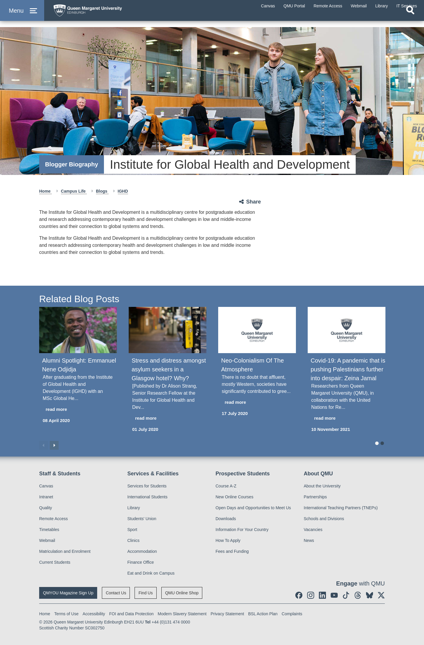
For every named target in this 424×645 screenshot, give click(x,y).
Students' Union (141, 518)
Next (54, 445)
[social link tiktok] (346, 595)
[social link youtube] (334, 595)
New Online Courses (234, 496)
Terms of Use (66, 613)
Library (133, 507)
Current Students (54, 562)
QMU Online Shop (182, 593)
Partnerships (315, 496)
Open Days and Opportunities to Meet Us (253, 507)
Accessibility (94, 613)
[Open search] (410, 19)
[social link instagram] (310, 595)
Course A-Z (226, 486)
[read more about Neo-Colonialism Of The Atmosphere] (257, 402)
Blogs (102, 191)
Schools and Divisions (324, 518)
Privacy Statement (227, 613)
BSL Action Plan (263, 613)
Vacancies (313, 529)
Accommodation (142, 551)
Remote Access (53, 518)
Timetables (49, 529)
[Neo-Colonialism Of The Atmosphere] (257, 330)
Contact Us (116, 593)
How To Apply (228, 540)
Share (253, 202)
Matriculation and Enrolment (64, 551)
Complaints (292, 613)
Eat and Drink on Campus (151, 573)
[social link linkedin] (322, 595)
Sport (132, 529)
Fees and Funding (232, 551)
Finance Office (140, 562)
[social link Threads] (357, 595)
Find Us (145, 593)
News (309, 540)
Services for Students (147, 486)
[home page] (106, 13)
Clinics (133, 540)
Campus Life (74, 191)
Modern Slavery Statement (182, 613)
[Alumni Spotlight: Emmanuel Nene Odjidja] (78, 330)
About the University (322, 486)
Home (45, 191)
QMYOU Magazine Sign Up (68, 593)
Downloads (226, 518)
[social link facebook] (298, 595)
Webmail (47, 540)
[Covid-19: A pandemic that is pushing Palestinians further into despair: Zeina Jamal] (346, 330)
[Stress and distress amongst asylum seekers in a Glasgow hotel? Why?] (167, 330)
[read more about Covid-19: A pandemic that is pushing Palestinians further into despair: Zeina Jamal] (346, 418)
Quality (45, 507)
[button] (22, 15)
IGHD (123, 191)
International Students (147, 496)
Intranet (46, 496)
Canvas (46, 486)
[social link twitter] (381, 595)
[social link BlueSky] (369, 595)
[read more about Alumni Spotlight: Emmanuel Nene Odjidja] (78, 409)
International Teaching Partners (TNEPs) (341, 507)
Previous (43, 445)
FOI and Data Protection (131, 613)
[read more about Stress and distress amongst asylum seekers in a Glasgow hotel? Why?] (167, 418)
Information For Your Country (242, 529)
